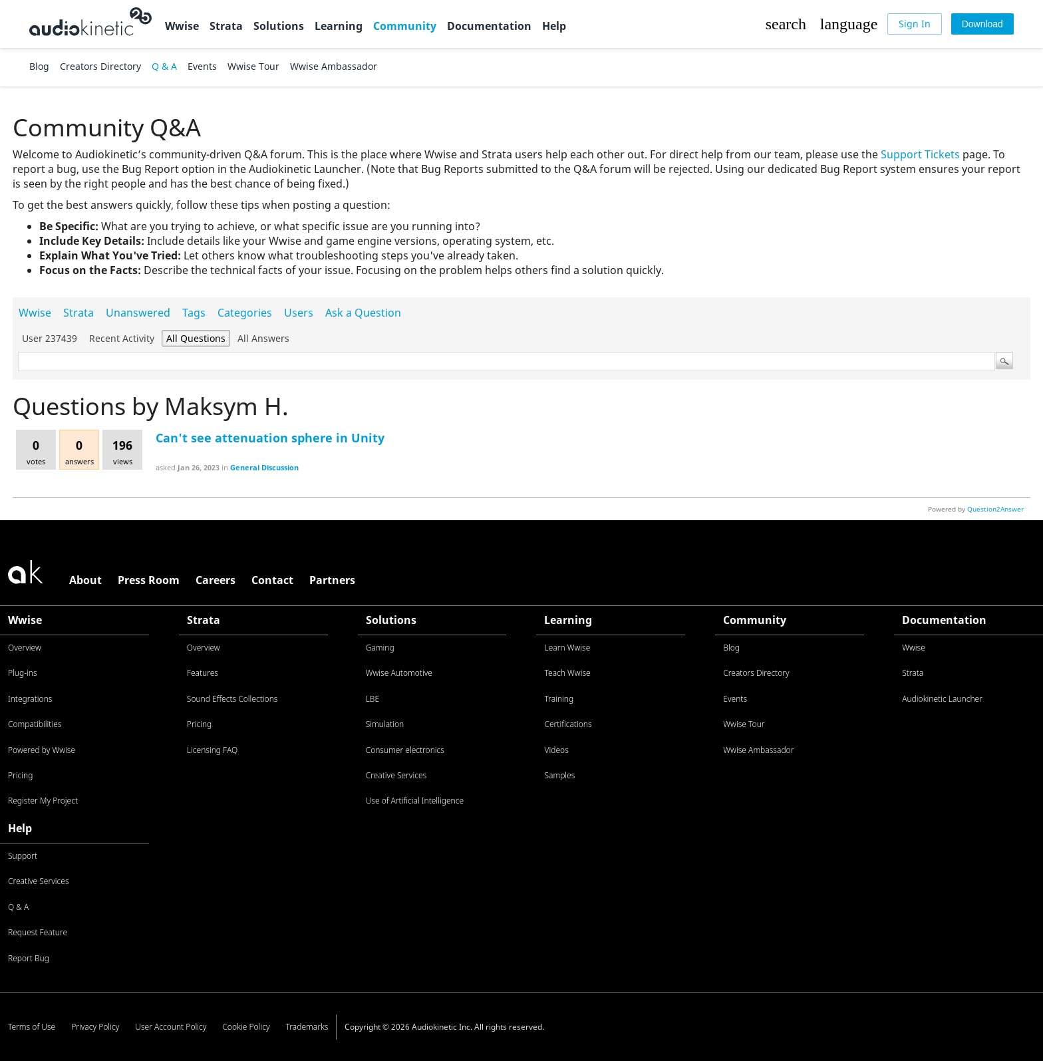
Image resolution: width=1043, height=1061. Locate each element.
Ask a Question (363, 312)
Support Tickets (920, 154)
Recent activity (121, 338)
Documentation (489, 26)
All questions (195, 338)
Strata (226, 26)
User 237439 (49, 338)
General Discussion (264, 467)
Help (554, 26)
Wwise (182, 26)
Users (298, 312)
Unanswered (138, 312)
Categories (245, 312)
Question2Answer (995, 509)
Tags (194, 312)
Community (404, 26)
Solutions (278, 26)
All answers (263, 338)
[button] (785, 24)
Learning (339, 26)
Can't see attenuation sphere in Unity (270, 438)
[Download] (982, 24)
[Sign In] (914, 24)
